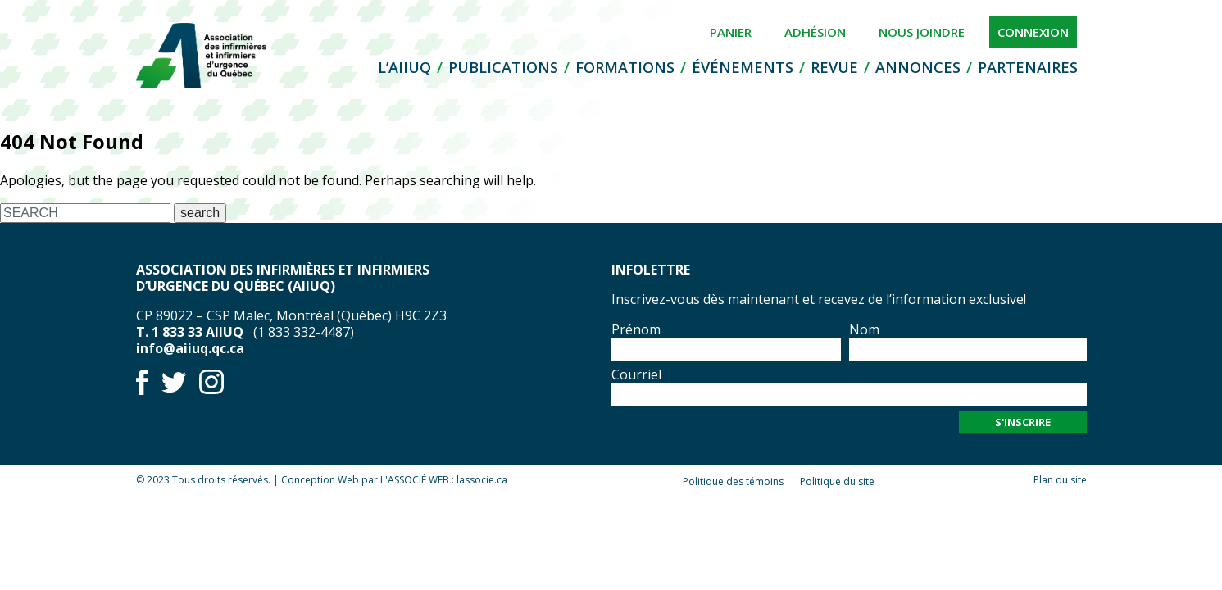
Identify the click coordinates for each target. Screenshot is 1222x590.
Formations (625, 67)
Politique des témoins (733, 481)
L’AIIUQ (404, 67)
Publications (503, 67)
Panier (731, 32)
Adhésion (815, 32)
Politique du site (837, 481)
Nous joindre (922, 32)
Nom (864, 329)
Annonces (918, 67)
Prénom (636, 329)
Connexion (1033, 32)
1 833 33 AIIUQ (197, 332)
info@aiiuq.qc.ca (190, 348)
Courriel (636, 374)
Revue (834, 67)
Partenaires (1028, 67)
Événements (742, 67)
